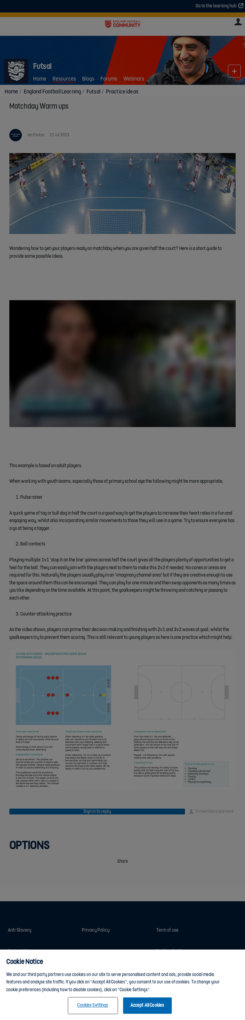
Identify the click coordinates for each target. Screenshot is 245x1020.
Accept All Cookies (147, 1005)
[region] (122, 985)
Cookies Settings (92, 1005)
